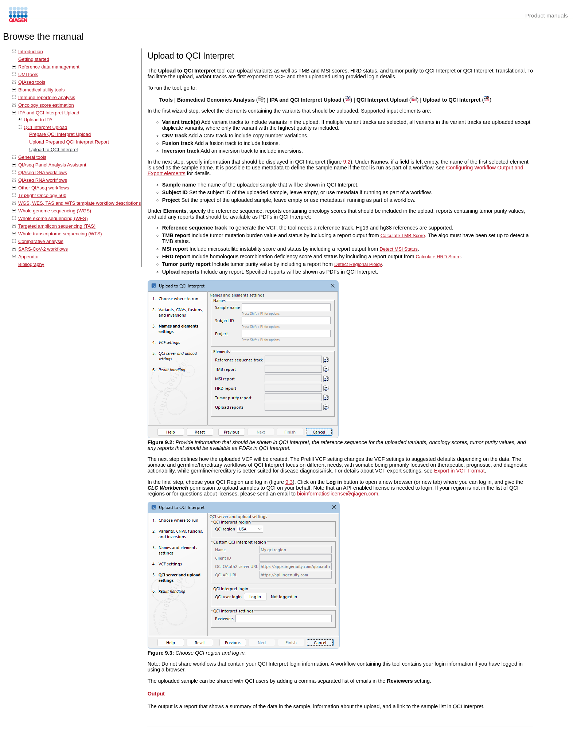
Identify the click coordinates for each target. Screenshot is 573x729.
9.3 (289, 482)
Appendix (28, 256)
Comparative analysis (40, 241)
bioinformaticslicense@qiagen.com (337, 494)
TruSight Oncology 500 (42, 195)
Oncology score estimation (46, 105)
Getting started (33, 59)
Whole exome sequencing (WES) (53, 218)
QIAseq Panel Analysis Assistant (52, 165)
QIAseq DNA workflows (42, 172)
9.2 (346, 162)
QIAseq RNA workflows (42, 180)
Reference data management (48, 67)
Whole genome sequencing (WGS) (54, 210)
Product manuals (546, 15)
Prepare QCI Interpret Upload (60, 134)
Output (156, 694)
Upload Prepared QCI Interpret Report (69, 142)
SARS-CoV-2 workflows (43, 249)
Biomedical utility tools (41, 90)
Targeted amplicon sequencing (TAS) (57, 226)
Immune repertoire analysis (46, 97)
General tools (32, 157)
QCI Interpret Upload (45, 127)
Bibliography (31, 264)
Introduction (30, 51)
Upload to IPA (38, 119)
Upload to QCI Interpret (53, 149)
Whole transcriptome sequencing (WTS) (60, 233)
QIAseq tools (31, 82)
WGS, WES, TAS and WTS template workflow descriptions (79, 203)
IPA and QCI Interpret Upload (48, 112)
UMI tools (28, 74)
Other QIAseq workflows (43, 188)
